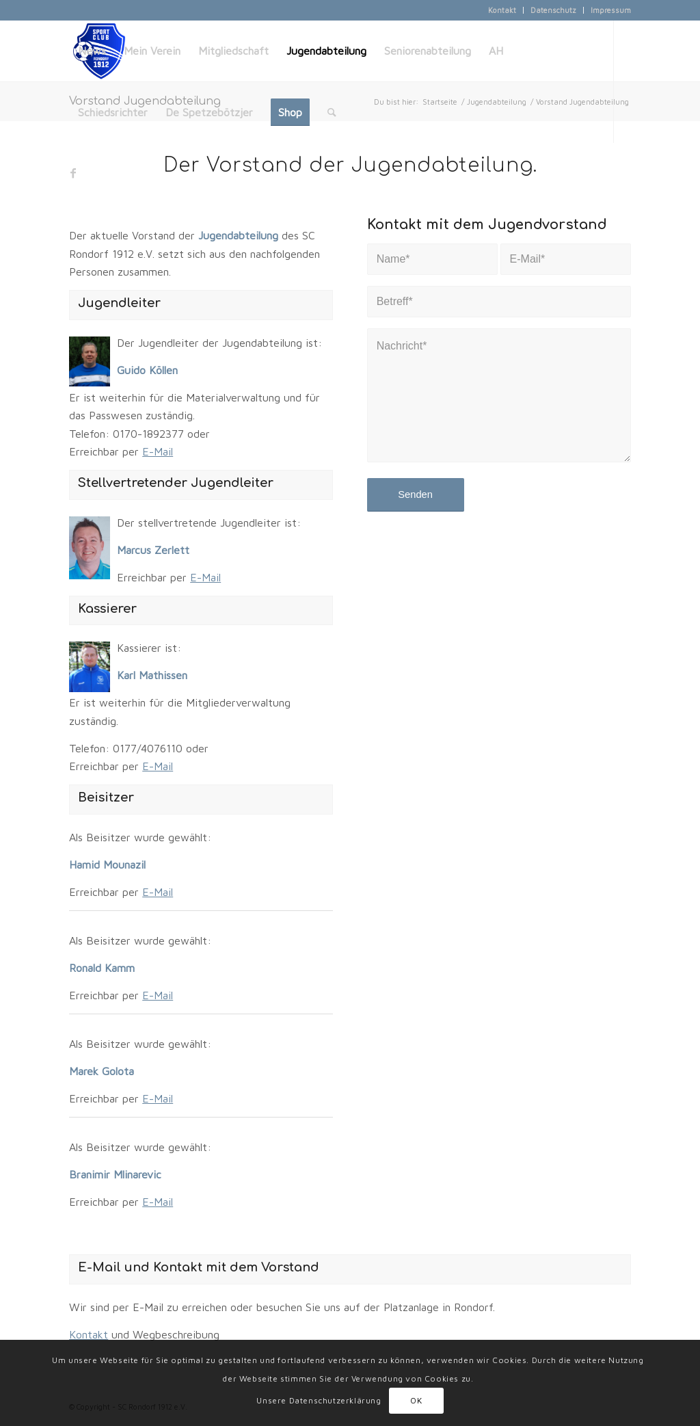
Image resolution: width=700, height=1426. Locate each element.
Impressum (611, 9)
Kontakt (502, 9)
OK (416, 1400)
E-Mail (157, 451)
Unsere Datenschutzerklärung (318, 1400)
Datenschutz (553, 9)
